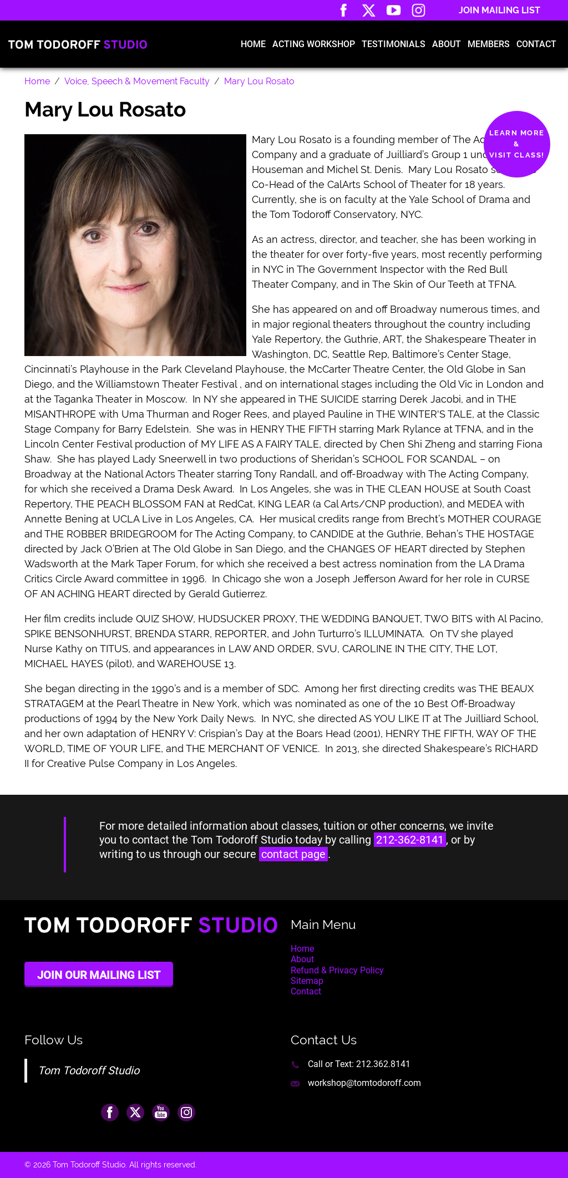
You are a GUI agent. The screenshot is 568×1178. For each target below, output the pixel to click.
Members (489, 44)
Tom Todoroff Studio (88, 1070)
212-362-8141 (410, 839)
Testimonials (393, 44)
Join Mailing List (499, 10)
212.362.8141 (383, 1064)
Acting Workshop (313, 44)
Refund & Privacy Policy (337, 970)
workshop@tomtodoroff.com (364, 1083)
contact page (293, 854)
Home (253, 44)
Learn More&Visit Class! (517, 144)
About (446, 44)
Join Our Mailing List (98, 975)
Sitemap (307, 981)
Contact (536, 44)
